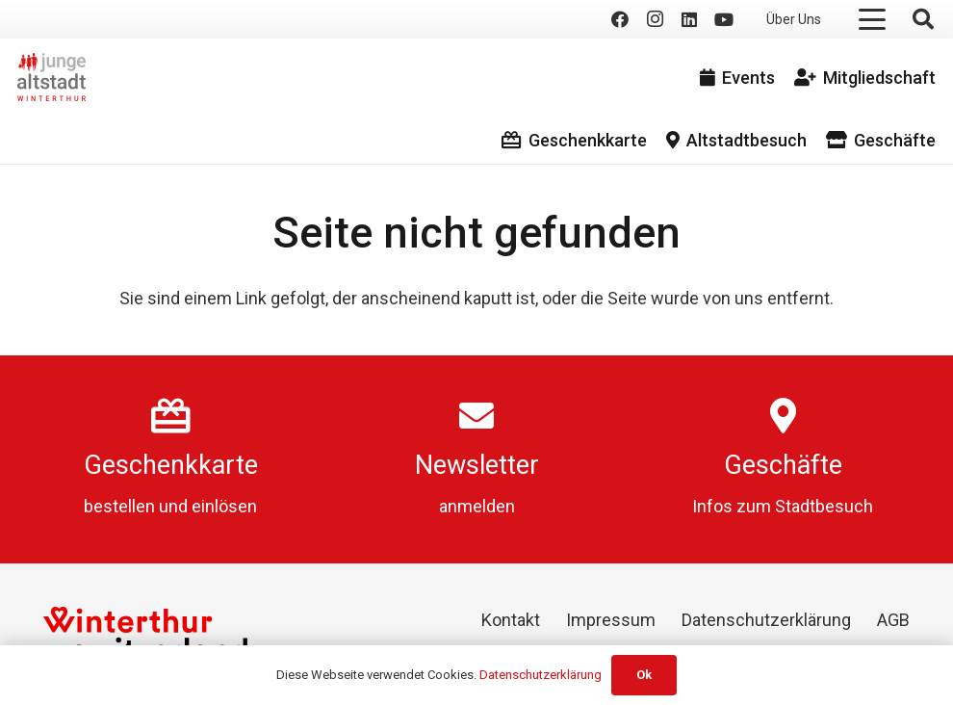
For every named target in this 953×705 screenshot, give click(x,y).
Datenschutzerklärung (766, 620)
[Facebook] (620, 19)
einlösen (224, 506)
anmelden (477, 506)
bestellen (119, 506)
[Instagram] (654, 19)
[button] (872, 19)
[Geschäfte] (783, 416)
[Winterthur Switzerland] (145, 634)
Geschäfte (783, 465)
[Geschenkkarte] (171, 416)
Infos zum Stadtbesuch (782, 506)
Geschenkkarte (171, 465)
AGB (893, 620)
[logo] (51, 77)
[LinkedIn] (689, 19)
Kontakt (510, 620)
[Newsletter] (476, 416)
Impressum (611, 620)
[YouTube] (724, 19)
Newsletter (477, 465)
